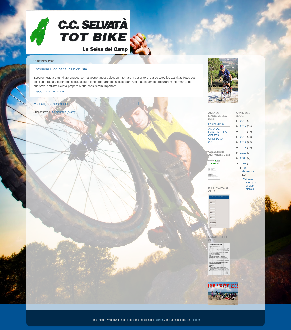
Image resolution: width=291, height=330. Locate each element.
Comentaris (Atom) (63, 112)
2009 (243, 158)
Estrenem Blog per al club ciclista (60, 69)
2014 (243, 142)
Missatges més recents (52, 104)
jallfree (159, 319)
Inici (135, 104)
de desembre (248, 169)
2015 (243, 136)
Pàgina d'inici (216, 123)
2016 (243, 131)
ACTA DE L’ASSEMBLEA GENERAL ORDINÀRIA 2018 (217, 135)
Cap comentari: (55, 91)
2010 (243, 152)
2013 (243, 147)
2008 (243, 163)
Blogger (195, 319)
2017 (243, 126)
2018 (243, 120)
